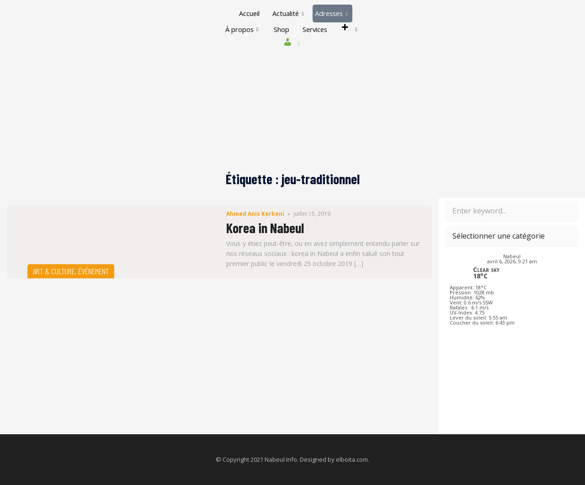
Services (315, 29)
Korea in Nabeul (265, 227)
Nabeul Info (281, 459)
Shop (280, 29)
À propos (239, 29)
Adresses (332, 13)
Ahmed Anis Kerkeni (255, 214)
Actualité (287, 13)
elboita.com (352, 459)
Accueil (247, 13)
